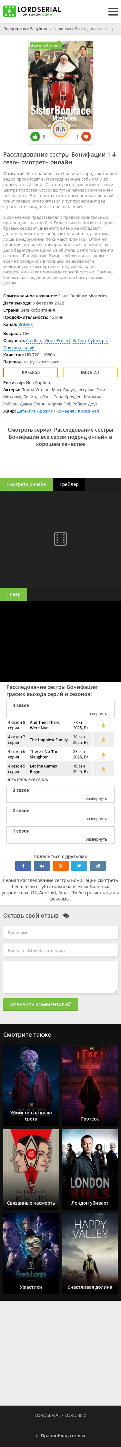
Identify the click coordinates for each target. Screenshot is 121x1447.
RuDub (79, 340)
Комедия (65, 411)
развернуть (96, 798)
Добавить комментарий (41, 1004)
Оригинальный (19, 347)
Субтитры (98, 340)
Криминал (88, 411)
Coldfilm (34, 340)
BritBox (25, 324)
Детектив (26, 411)
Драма (46, 411)
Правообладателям (63, 1435)
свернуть (98, 713)
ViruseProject (57, 340)
